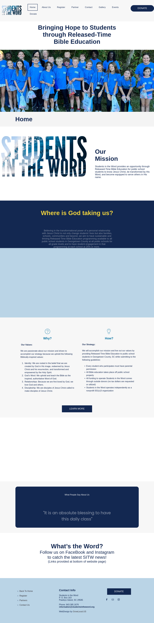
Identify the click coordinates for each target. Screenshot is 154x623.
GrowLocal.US (79, 611)
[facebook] (106, 600)
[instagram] (118, 600)
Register (23, 596)
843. (68, 604)
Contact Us (25, 605)
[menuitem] (34, 7)
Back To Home (26, 591)
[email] (112, 600)
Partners (23, 600)
